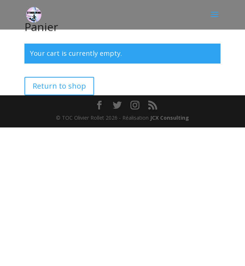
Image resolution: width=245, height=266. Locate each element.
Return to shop (59, 86)
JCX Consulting (169, 117)
